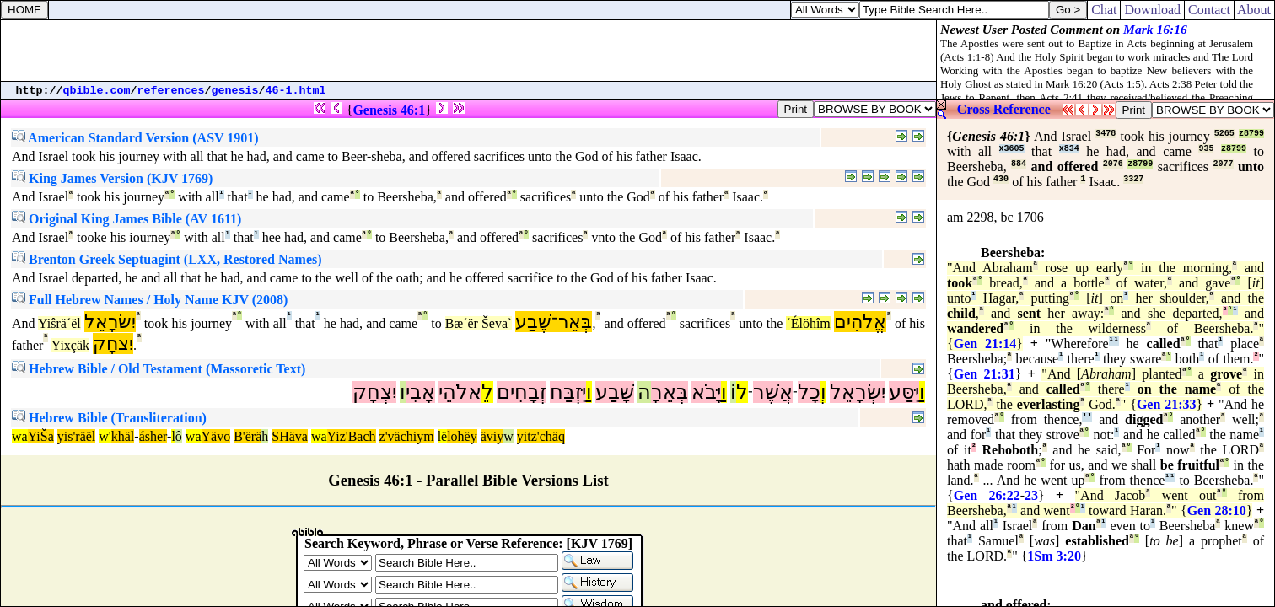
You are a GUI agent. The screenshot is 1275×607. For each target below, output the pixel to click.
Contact (1209, 10)
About (1254, 10)
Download (1152, 10)
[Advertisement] (469, 50)
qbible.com (97, 90)
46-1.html (296, 90)
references (171, 90)
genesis (235, 90)
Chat (1104, 10)
